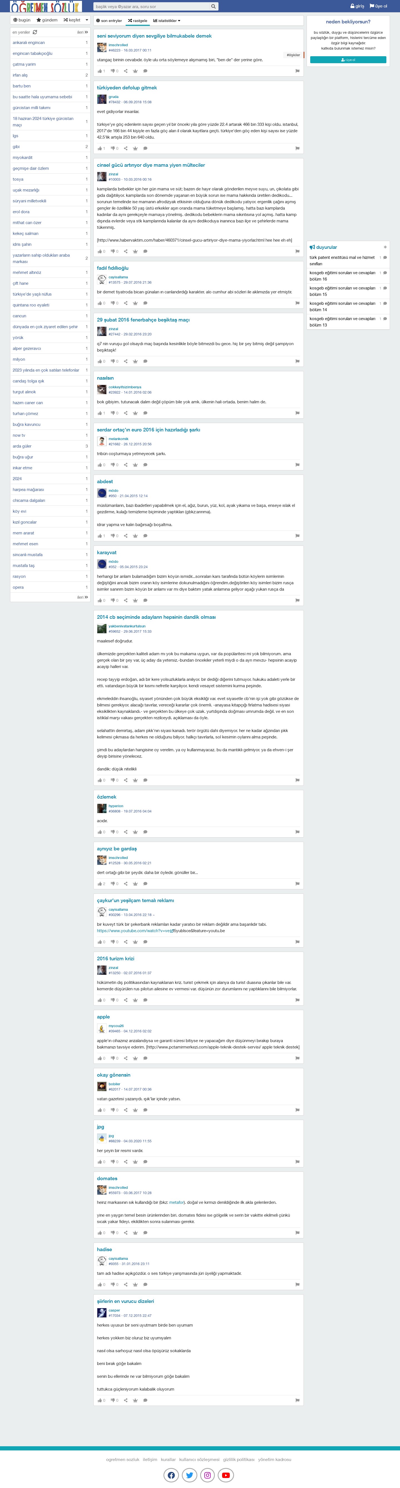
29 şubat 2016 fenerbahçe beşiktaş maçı (143, 320)
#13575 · (130, 282)
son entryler (109, 20)
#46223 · (130, 50)
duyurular (323, 247)
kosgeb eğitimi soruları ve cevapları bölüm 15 (348, 291)
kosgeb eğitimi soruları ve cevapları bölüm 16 (348, 275)
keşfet (72, 19)
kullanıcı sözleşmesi (199, 1459)
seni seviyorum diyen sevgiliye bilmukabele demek (154, 36)
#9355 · (129, 1263)
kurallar (168, 1459)
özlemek (106, 797)
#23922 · (130, 392)
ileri (82, 32)
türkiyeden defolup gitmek (127, 87)
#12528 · (130, 863)
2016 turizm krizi (115, 958)
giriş (357, 6)
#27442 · (130, 334)
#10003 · (130, 179)
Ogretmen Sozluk (46, 6)
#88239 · (130, 1141)
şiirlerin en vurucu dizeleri (125, 1301)
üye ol (378, 6)
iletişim (150, 1459)
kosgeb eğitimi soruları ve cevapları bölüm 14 (348, 306)
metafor (176, 1202)
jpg (100, 1126)
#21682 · (130, 444)
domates (107, 1178)
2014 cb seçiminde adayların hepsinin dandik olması (156, 617)
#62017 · (130, 1089)
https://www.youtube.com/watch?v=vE (133, 930)
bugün (21, 19)
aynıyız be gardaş (117, 848)
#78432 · (130, 102)
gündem (47, 19)
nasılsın (105, 378)
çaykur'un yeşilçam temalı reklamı (135, 900)
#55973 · (130, 1192)
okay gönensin (113, 1075)
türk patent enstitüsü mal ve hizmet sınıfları (348, 260)
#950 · (128, 495)
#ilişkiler (293, 55)
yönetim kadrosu (274, 1459)
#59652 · (130, 631)
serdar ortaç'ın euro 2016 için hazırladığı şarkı (148, 430)
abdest (105, 481)
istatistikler (166, 20)
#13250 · (130, 973)
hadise (104, 1249)
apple (103, 1017)
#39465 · (130, 1031)
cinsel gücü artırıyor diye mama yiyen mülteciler (151, 165)
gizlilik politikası (239, 1459)
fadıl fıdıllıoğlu (112, 268)
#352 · (128, 566)
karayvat (106, 552)
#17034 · (130, 1315)
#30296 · (132, 914)
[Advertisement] (348, 92)
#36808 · (130, 811)
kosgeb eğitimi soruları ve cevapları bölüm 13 (348, 321)
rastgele (137, 20)
